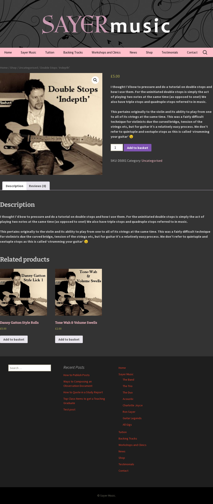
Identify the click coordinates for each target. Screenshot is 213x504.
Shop (149, 52)
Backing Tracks (73, 52)
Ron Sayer (129, 412)
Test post (69, 409)
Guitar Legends (132, 418)
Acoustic (128, 399)
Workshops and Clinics (106, 52)
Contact (192, 52)
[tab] (14, 185)
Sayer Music (28, 52)
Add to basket (137, 148)
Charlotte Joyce (133, 405)
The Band (128, 379)
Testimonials (170, 52)
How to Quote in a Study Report (83, 392)
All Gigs (127, 424)
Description (14, 186)
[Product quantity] (117, 147)
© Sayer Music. (106, 495)
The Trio (128, 386)
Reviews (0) (37, 186)
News (133, 52)
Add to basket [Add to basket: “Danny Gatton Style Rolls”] (13, 339)
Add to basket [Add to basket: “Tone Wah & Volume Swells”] (68, 339)
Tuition (49, 52)
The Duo (128, 392)
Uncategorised (28, 67)
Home (8, 52)
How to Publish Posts (76, 375)
